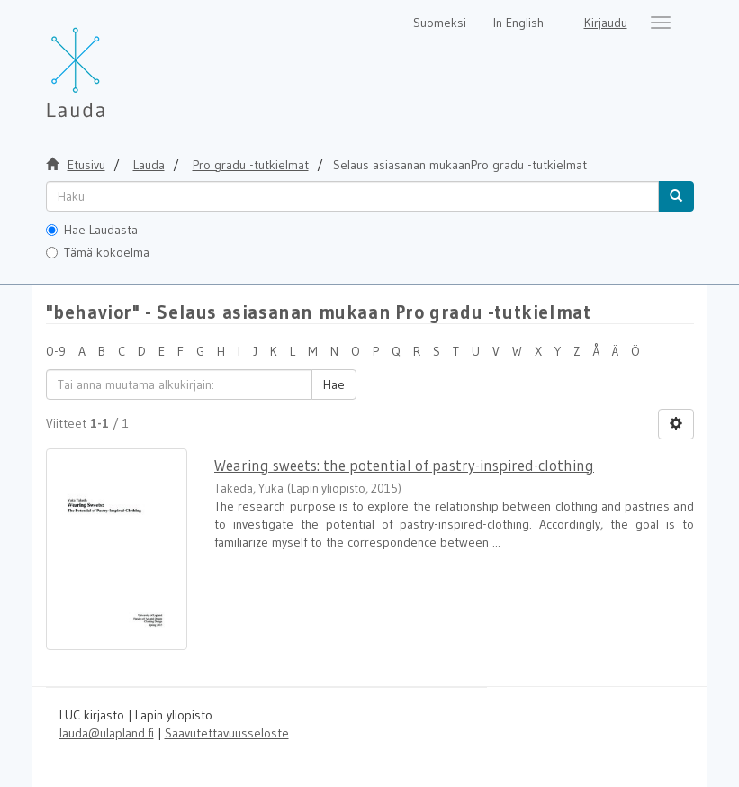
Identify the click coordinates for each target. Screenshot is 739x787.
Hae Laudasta (92, 230)
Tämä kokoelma (97, 252)
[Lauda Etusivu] (113, 63)
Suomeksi (439, 22)
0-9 (56, 351)
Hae (334, 384)
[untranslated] (352, 196)
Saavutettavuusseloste (227, 733)
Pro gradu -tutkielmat (251, 165)
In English (518, 22)
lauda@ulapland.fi (106, 733)
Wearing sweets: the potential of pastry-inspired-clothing (404, 465)
